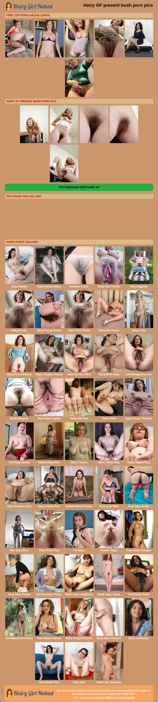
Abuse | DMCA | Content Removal (116, 697)
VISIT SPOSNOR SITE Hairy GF (79, 187)
